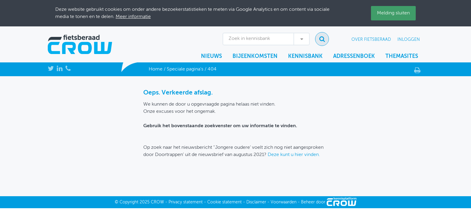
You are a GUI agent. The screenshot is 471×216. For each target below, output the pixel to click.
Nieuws (211, 56)
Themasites (401, 56)
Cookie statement (224, 202)
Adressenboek (354, 56)
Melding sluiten (393, 13)
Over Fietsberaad (371, 40)
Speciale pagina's (185, 69)
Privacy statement (186, 202)
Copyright (129, 202)
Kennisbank (305, 56)
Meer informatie (133, 16)
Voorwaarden (283, 202)
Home (156, 69)
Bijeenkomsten (255, 56)
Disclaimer (256, 202)
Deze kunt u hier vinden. (294, 154)
